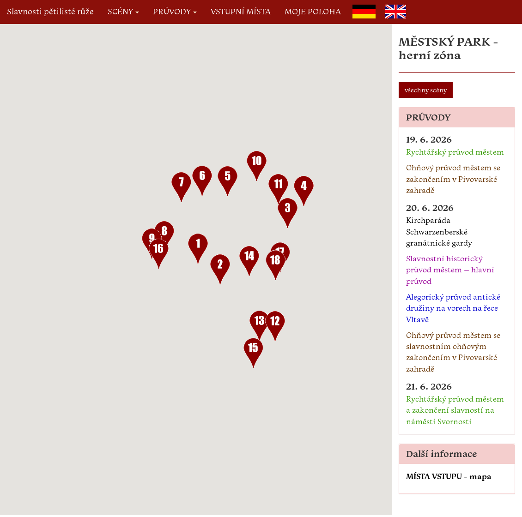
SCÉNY (123, 11)
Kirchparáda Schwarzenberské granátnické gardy (439, 231)
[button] (198, 250)
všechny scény (426, 90)
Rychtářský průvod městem (455, 152)
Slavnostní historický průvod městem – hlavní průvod (450, 269)
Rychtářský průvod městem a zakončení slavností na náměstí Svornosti (455, 410)
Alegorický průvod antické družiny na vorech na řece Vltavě (453, 308)
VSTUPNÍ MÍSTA (241, 11)
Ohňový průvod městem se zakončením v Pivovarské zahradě (453, 178)
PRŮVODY (175, 11)
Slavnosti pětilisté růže (50, 11)
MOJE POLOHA (313, 11)
